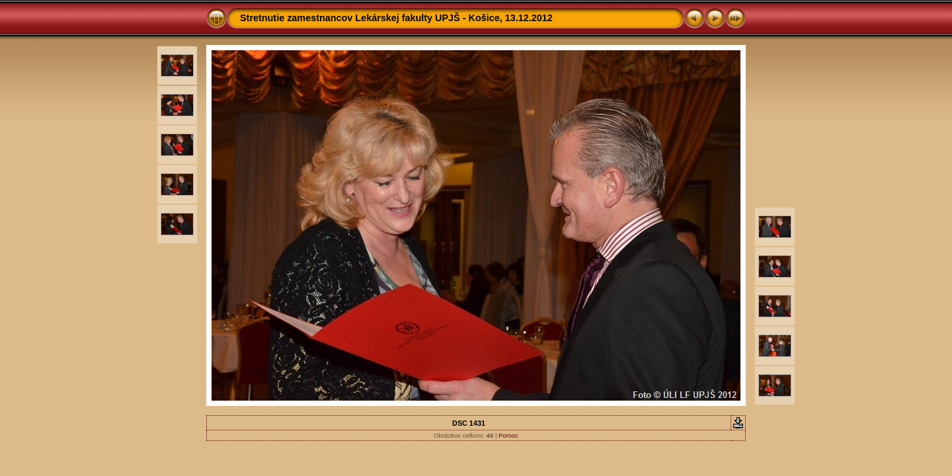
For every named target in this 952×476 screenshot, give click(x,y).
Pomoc (508, 435)
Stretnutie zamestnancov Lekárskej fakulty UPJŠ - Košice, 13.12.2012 (396, 18)
